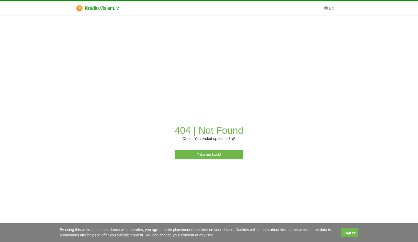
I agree (350, 232)
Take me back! (209, 154)
